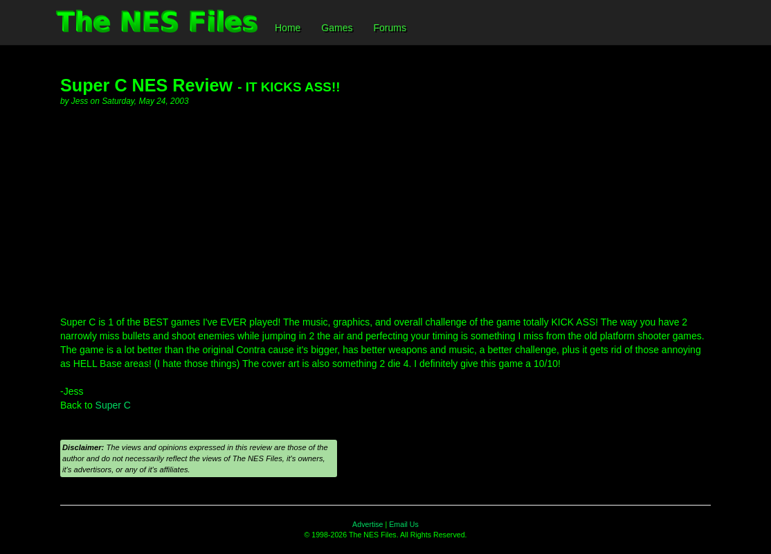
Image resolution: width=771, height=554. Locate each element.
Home (287, 27)
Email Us (404, 524)
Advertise (367, 524)
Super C (113, 405)
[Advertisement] (385, 211)
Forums (389, 27)
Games (336, 27)
